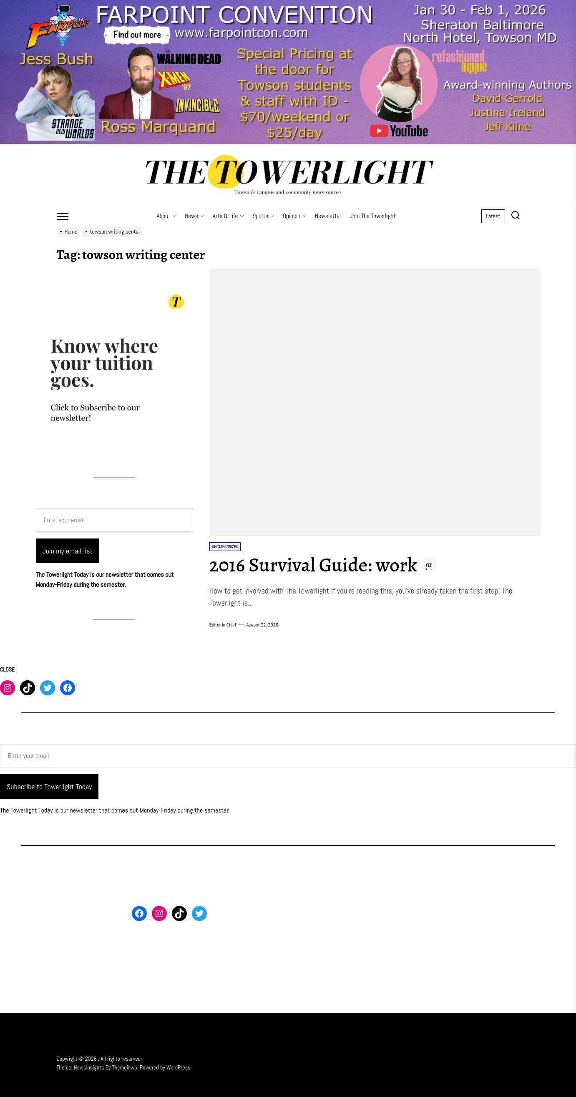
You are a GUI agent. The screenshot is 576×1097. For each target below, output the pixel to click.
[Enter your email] (114, 520)
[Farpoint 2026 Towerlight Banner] (288, 4)
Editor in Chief (222, 624)
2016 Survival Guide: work (315, 565)
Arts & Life (228, 216)
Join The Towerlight (372, 216)
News (194, 216)
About (167, 216)
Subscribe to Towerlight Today (49, 786)
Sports (263, 216)
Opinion (295, 216)
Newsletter (328, 216)
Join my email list (68, 551)
